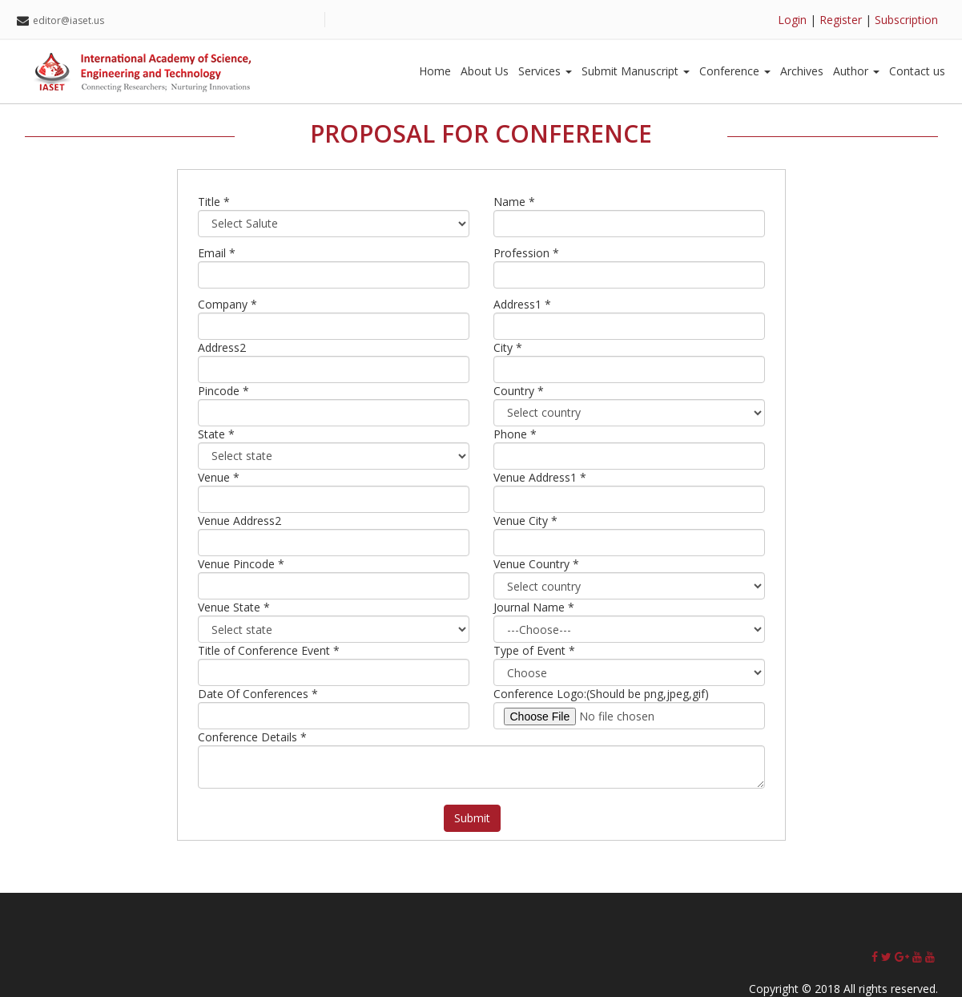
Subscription (906, 19)
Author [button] (856, 71)
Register (840, 19)
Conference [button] (735, 71)
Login (792, 19)
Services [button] (545, 71)
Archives (801, 71)
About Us (485, 71)
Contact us (917, 71)
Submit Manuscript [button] (636, 71)
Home (435, 71)
